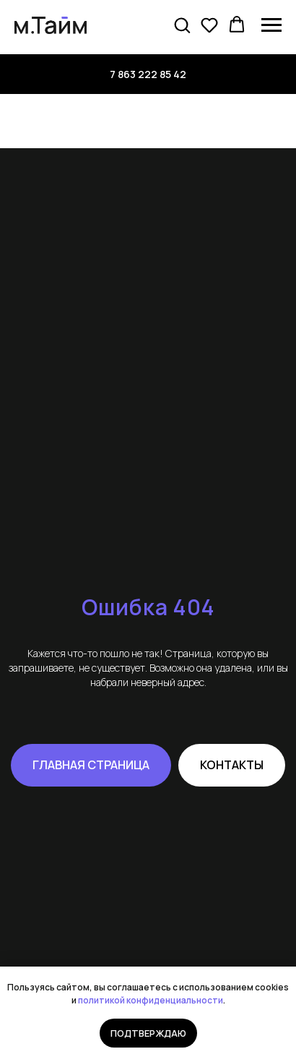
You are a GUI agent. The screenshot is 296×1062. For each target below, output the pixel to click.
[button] (182, 24)
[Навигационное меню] (271, 25)
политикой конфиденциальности (150, 1000)
